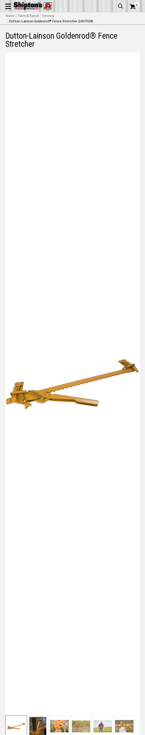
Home (10, 15)
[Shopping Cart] (135, 6)
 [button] (120, 6)
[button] (8, 6)
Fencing (48, 15)
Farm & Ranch (28, 15)
